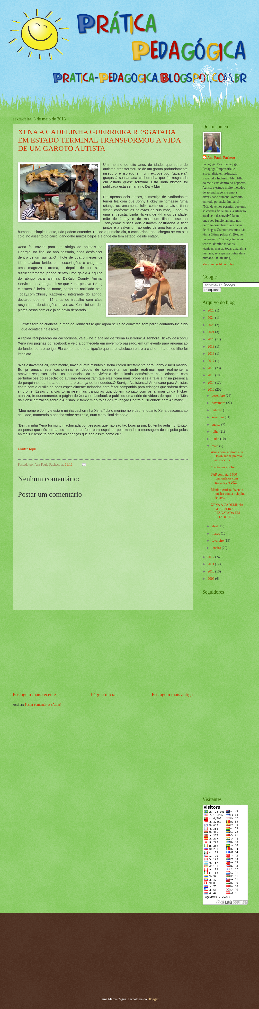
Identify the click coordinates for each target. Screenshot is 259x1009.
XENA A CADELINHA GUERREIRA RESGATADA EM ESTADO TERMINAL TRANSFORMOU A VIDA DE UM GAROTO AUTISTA (99, 140)
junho (216, 439)
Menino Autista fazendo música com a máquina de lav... (228, 494)
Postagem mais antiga (172, 694)
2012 (211, 557)
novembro (219, 403)
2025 (211, 310)
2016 (211, 368)
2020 (211, 339)
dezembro (219, 395)
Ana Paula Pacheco (221, 158)
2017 (211, 361)
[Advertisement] (103, 650)
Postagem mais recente (34, 694)
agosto (216, 424)
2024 (211, 318)
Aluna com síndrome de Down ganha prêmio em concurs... (227, 456)
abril (215, 526)
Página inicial (104, 694)
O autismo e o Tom (223, 467)
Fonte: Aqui (27, 449)
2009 (211, 578)
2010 (211, 571)
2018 (211, 353)
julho (215, 431)
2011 (211, 564)
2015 (211, 375)
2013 (211, 389)
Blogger (153, 999)
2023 (211, 325)
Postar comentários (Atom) (43, 704)
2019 (211, 346)
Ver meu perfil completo (219, 264)
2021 (211, 332)
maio (215, 446)
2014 (211, 382)
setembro (218, 417)
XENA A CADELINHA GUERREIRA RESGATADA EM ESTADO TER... (227, 511)
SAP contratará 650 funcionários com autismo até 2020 (224, 478)
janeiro (217, 548)
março (216, 533)
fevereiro (218, 540)
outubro (217, 410)
